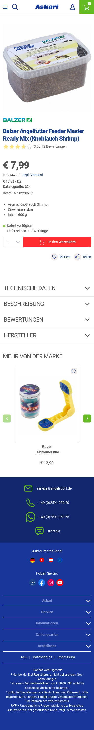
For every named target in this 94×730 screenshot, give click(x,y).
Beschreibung (24, 304)
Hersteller (21, 335)
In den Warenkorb (57, 242)
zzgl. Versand (33, 175)
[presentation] (7, 418)
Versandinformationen (72, 696)
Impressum (66, 657)
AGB (24, 657)
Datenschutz (42, 657)
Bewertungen (24, 319)
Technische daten (30, 288)
